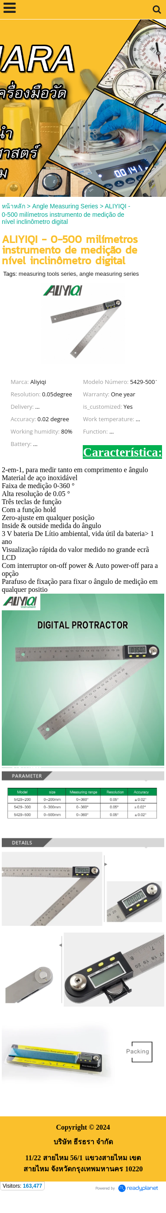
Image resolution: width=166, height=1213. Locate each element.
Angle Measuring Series (65, 206)
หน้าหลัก (13, 206)
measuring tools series (47, 273)
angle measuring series (109, 273)
